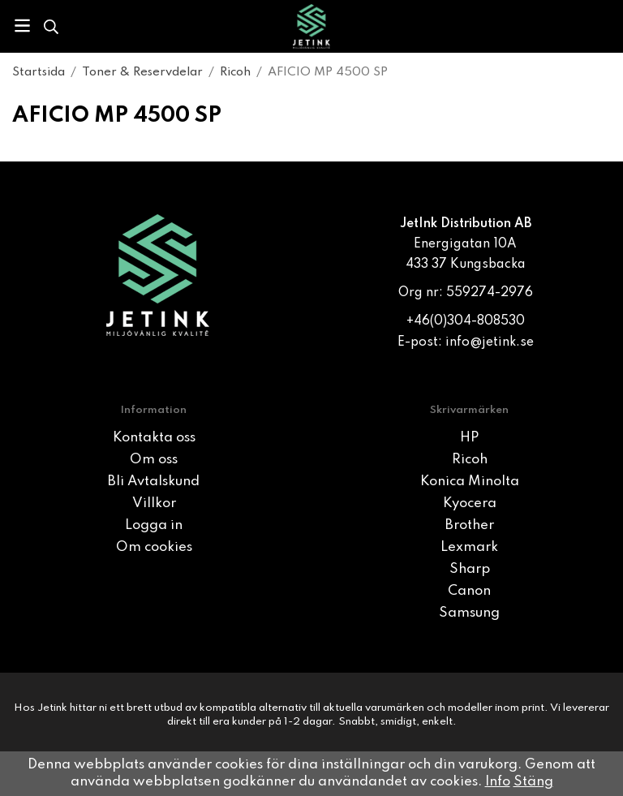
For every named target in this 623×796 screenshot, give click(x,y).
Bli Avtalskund (154, 481)
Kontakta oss (154, 438)
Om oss (154, 460)
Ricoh (470, 460)
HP (469, 438)
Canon (469, 591)
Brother (469, 525)
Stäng (533, 782)
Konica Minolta (469, 481)
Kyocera (469, 503)
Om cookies (154, 547)
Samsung (469, 613)
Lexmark (469, 547)
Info (497, 782)
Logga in (154, 525)
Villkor (154, 503)
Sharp (469, 569)
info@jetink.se (489, 342)
